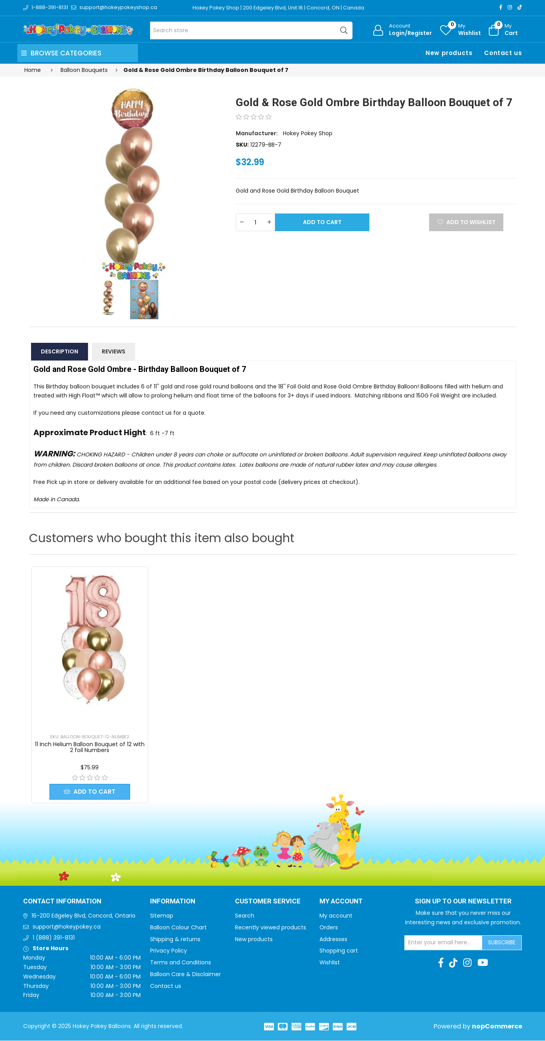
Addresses (333, 940)
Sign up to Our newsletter (463, 902)
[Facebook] (500, 7)
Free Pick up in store (60, 482)
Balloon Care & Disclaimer (185, 974)
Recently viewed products (270, 928)
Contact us (503, 53)
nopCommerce (497, 1026)
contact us (156, 413)
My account (335, 916)
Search (244, 916)
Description (59, 351)
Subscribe (502, 943)
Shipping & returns (175, 940)
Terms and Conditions (180, 963)
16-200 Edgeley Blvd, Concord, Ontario (83, 916)
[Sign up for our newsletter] (444, 943)
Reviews (113, 351)
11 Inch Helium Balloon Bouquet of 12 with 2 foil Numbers (90, 747)
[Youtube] (482, 963)
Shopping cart (338, 951)
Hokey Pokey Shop (307, 133)
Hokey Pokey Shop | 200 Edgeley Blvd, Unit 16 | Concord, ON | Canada (279, 7)
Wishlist (329, 963)
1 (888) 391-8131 (54, 938)
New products (449, 53)
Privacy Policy (168, 951)
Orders (328, 928)
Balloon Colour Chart (178, 928)
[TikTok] (519, 7)
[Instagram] (510, 7)
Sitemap (161, 916)
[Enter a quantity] (255, 222)
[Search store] (251, 30)
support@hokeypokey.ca (67, 927)
